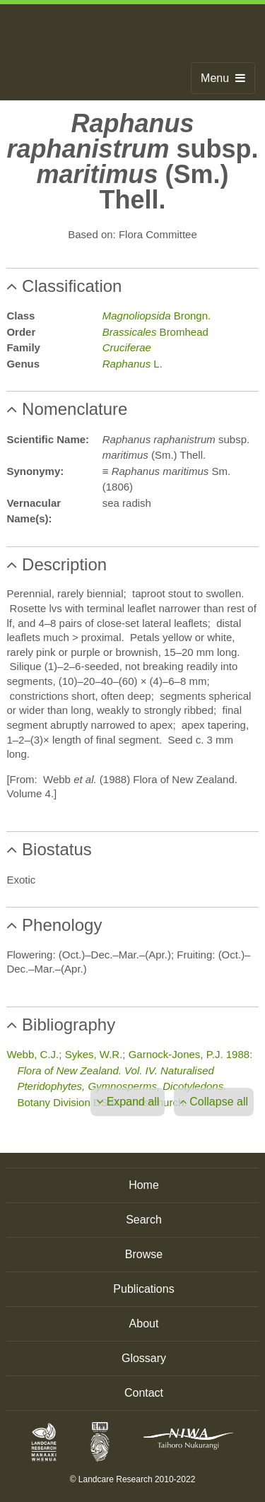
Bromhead (155, 332)
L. (132, 364)
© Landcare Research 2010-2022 (133, 1479)
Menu (223, 78)
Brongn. (156, 316)
